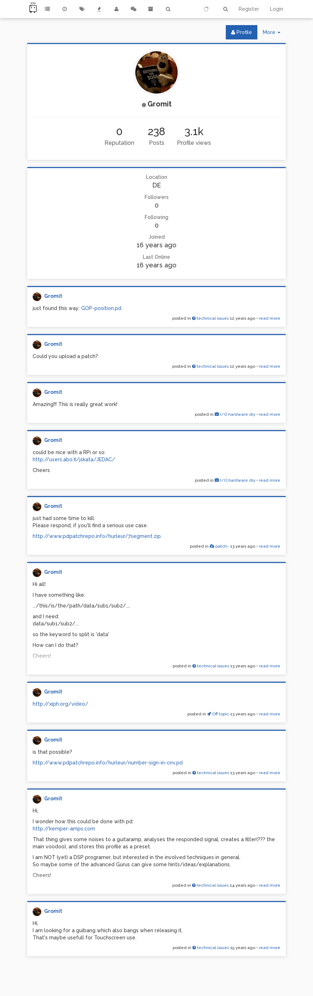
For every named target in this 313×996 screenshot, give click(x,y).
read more (269, 318)
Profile (241, 32)
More (274, 33)
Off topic (218, 713)
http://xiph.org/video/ (60, 704)
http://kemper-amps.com (64, 828)
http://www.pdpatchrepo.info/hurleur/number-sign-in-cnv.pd (108, 763)
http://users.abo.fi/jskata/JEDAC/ (74, 459)
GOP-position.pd (101, 308)
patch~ (219, 546)
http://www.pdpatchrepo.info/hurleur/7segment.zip (97, 536)
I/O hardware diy (235, 414)
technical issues (210, 318)
